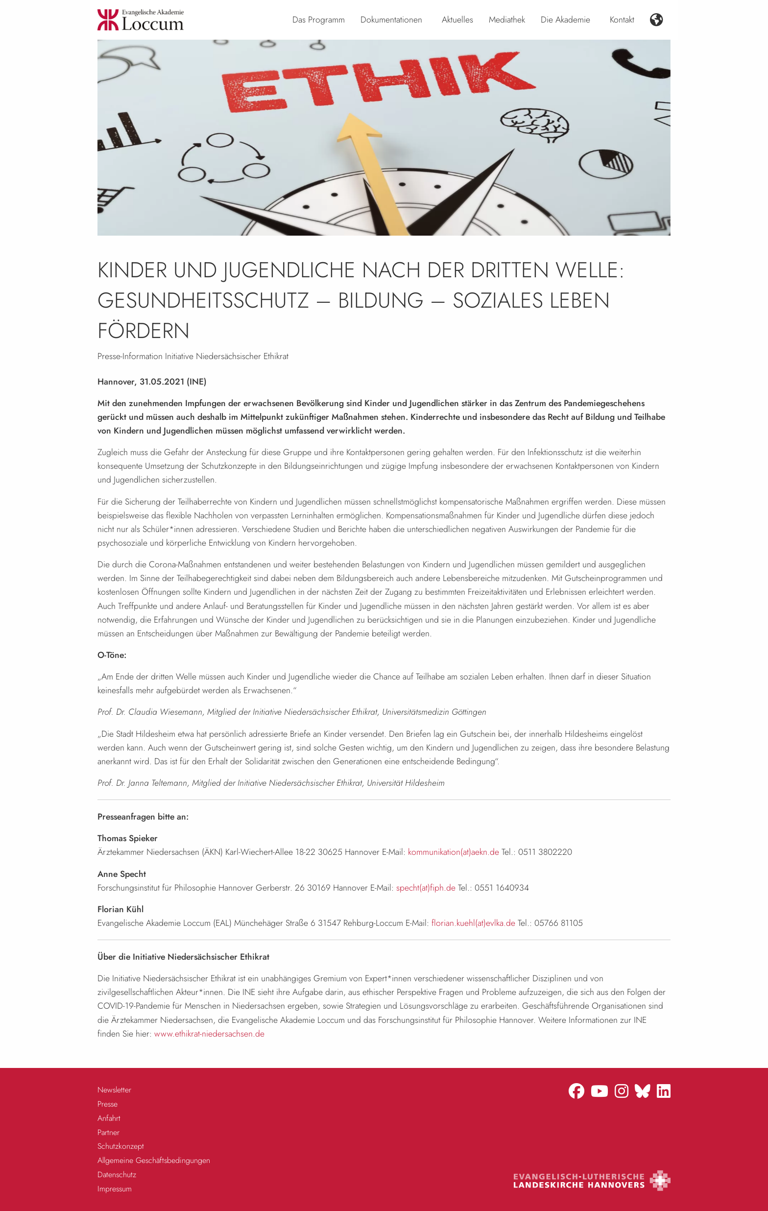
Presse (107, 1104)
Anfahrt (108, 1118)
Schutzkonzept (120, 1146)
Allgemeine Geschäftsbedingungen (153, 1160)
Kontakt (622, 19)
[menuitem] (319, 20)
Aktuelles (457, 19)
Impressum (114, 1188)
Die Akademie (565, 19)
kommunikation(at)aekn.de (453, 852)
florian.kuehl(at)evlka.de (473, 923)
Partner (108, 1132)
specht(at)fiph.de (426, 887)
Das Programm (318, 19)
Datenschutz (116, 1174)
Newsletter (114, 1089)
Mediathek (507, 19)
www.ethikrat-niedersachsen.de (209, 1033)
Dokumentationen (391, 19)
